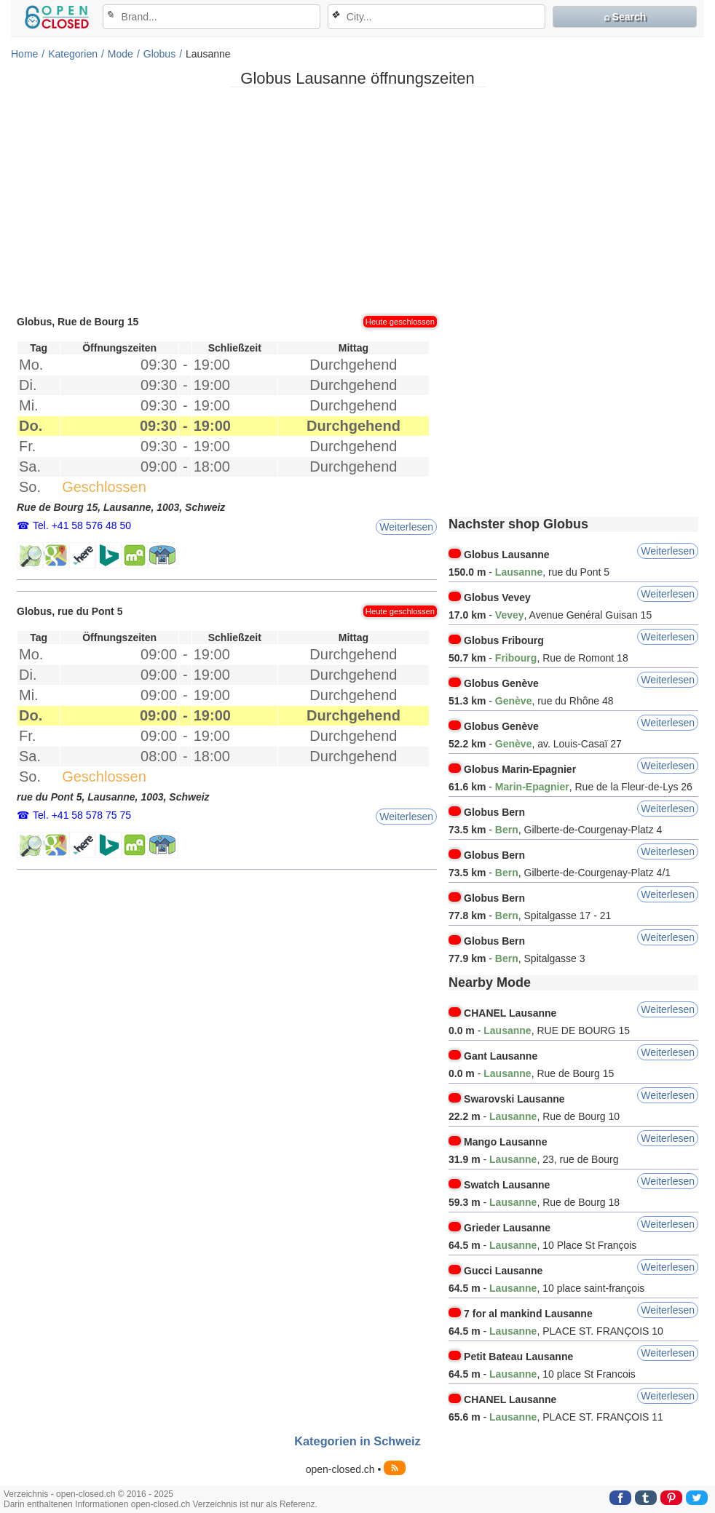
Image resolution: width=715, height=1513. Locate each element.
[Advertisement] (357, 200)
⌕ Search (625, 17)
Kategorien (73, 54)
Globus (159, 54)
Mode (120, 54)
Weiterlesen (406, 527)
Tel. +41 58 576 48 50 (82, 525)
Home (24, 54)
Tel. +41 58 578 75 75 (82, 815)
